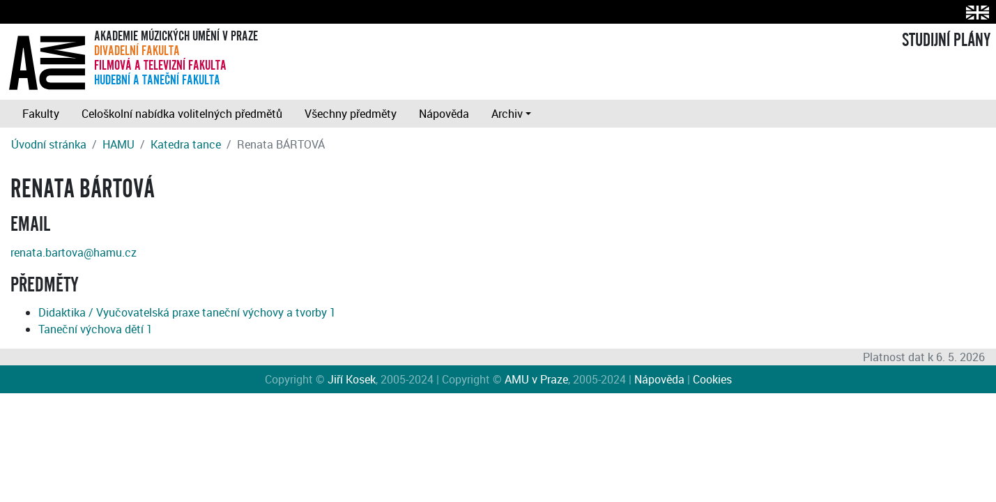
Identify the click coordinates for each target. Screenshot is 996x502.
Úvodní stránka (48, 144)
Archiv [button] (507, 113)
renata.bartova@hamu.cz (73, 252)
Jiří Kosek (352, 379)
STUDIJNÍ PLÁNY (946, 40)
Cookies (712, 379)
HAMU (118, 144)
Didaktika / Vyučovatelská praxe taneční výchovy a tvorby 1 (187, 312)
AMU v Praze (536, 379)
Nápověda (444, 113)
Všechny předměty (351, 113)
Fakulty (40, 113)
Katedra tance (186, 144)
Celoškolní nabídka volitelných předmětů (182, 113)
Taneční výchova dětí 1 (95, 329)
